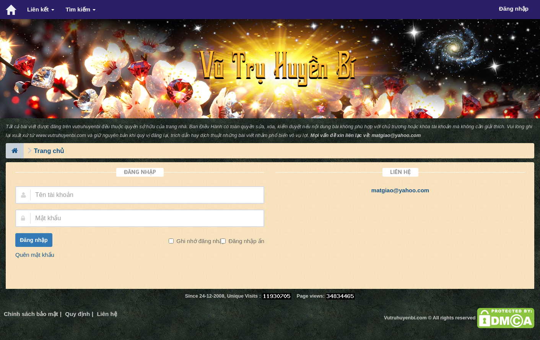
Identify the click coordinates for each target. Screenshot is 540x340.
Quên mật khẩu (34, 254)
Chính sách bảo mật (31, 314)
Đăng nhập (34, 240)
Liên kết (40, 9)
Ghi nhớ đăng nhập (200, 241)
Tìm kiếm (81, 9)
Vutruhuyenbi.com (405, 318)
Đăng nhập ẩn (245, 241)
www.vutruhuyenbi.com (61, 135)
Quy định (77, 314)
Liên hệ (107, 314)
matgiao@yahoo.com (396, 135)
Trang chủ (49, 150)
